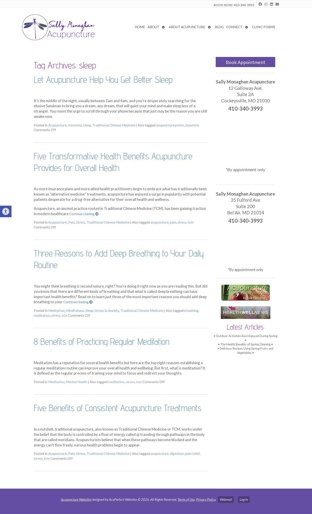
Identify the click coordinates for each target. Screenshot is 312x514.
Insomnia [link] (75, 125)
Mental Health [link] (76, 382)
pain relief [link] (192, 454)
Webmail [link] (226, 499)
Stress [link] (80, 222)
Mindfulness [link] (75, 311)
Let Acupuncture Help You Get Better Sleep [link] (103, 79)
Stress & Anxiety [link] (107, 311)
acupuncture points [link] (170, 125)
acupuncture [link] (159, 222)
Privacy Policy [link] (205, 499)
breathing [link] (191, 311)
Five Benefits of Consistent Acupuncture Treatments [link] (117, 408)
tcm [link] (190, 222)
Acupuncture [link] (57, 125)
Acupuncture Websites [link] (76, 499)
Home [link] (140, 27)
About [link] (153, 27)
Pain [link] (71, 222)
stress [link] (181, 222)
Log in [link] (244, 499)
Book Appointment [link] (245, 62)
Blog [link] (219, 27)
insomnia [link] (192, 125)
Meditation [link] (56, 311)
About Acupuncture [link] (187, 27)
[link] (5, 211)
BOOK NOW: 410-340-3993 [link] (234, 5)
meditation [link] (42, 315)
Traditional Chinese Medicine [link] (113, 125)
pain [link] (173, 222)
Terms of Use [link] (186, 499)
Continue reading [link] (83, 214)
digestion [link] (177, 454)
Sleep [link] (87, 125)
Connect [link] (234, 27)
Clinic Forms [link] (263, 27)
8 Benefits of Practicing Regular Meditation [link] (101, 341)
